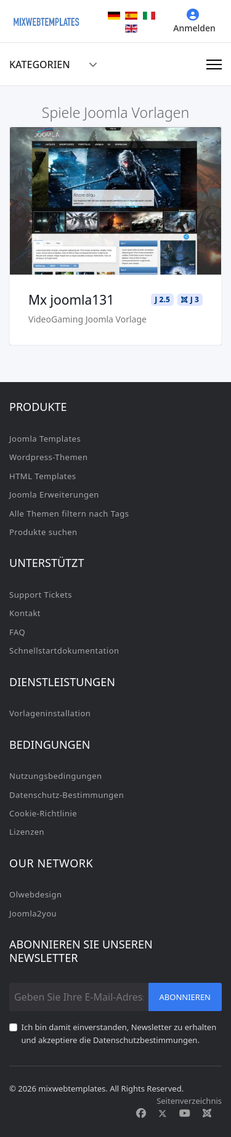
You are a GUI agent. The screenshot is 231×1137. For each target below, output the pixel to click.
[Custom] (207, 1113)
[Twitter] (162, 1113)
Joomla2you (33, 913)
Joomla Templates (45, 438)
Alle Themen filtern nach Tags (69, 513)
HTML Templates (42, 476)
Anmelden (194, 21)
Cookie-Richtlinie (43, 813)
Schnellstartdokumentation (64, 650)
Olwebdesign (35, 894)
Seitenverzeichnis (189, 1100)
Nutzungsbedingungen (55, 775)
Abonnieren (185, 996)
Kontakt (25, 613)
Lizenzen (26, 831)
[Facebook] (141, 1113)
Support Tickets (40, 594)
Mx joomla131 (71, 299)
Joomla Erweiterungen (54, 494)
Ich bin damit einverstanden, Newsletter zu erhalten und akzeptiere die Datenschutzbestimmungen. (119, 1033)
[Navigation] (214, 64)
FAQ (17, 632)
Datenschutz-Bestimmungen (66, 794)
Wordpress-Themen (48, 457)
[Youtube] (184, 1113)
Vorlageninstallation (50, 713)
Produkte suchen (43, 531)
